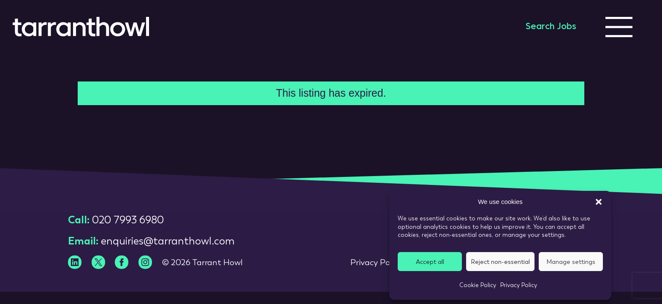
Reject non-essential (500, 262)
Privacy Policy (518, 285)
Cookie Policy (477, 285)
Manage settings (570, 262)
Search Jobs (551, 27)
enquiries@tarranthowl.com (168, 241)
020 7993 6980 (128, 220)
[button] (598, 202)
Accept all (430, 262)
